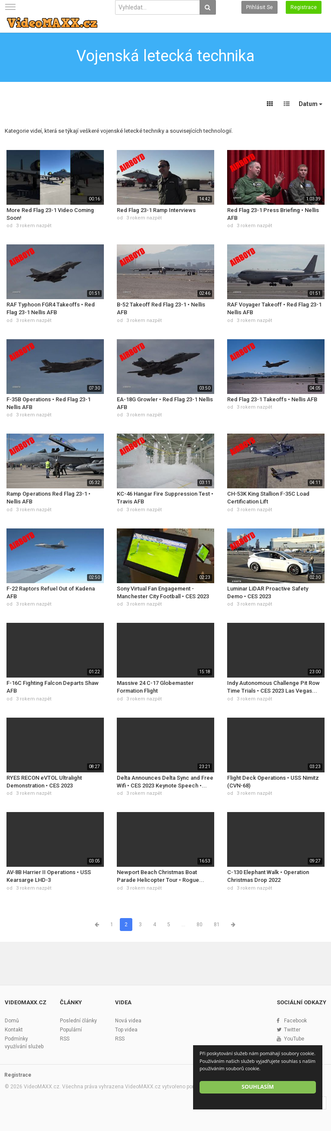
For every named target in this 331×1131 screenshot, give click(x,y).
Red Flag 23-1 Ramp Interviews (156, 210)
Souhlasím (258, 1086)
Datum (310, 103)
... (183, 925)
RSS (64, 1039)
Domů (12, 1021)
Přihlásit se (259, 7)
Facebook (295, 1021)
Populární (71, 1030)
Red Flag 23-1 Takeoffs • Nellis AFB (272, 399)
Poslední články (78, 1021)
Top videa (126, 1030)
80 (200, 925)
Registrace (303, 7)
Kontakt (14, 1030)
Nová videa (128, 1021)
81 (217, 925)
